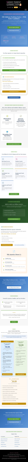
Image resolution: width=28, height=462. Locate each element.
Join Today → (14, 321)
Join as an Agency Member (14, 27)
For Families (16, 446)
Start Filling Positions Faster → (14, 287)
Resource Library (17, 444)
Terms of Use (12, 452)
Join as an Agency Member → (14, 70)
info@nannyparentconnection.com (14, 456)
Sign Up (16, 7)
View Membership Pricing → (14, 97)
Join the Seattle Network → (14, 219)
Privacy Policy (16, 452)
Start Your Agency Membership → (14, 144)
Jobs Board (2, 442)
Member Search (3, 444)
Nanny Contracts (17, 438)
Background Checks (4, 440)
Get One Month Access (14, 403)
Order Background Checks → (14, 91)
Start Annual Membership (7, 374)
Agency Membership (4, 438)
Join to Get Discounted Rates (19, 245)
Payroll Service (17, 442)
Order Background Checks (14, 30)
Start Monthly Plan (21, 374)
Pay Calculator (17, 440)
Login (20, 7)
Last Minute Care (3, 446)
